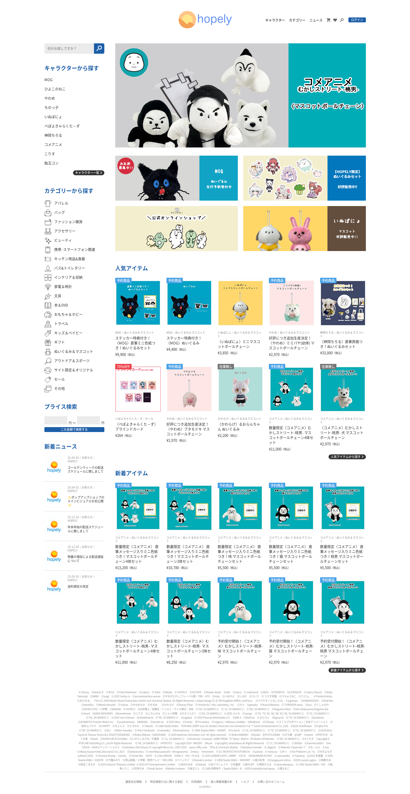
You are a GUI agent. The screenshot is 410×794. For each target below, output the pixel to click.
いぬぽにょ (224, 332)
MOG (118, 332)
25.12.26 (73, 517)
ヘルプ (245, 781)
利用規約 (196, 781)
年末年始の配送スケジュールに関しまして (86, 529)
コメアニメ (276, 418)
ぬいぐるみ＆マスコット (139, 332)
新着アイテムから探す (346, 670)
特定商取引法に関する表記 (166, 781)
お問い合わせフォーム (271, 781)
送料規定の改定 (78, 586)
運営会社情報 (133, 781)
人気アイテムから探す (346, 456)
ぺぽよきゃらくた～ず (128, 418)
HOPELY (72, 461)
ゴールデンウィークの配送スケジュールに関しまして (86, 469)
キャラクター (275, 20)
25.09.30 (73, 576)
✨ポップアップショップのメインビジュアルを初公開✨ (86, 501)
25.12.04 (73, 546)
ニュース (316, 20)
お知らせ (87, 457)
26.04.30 (73, 457)
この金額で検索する (74, 429)
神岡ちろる (327, 332)
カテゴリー (297, 20)
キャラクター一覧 (87, 172)
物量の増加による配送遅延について (86, 558)
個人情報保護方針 (221, 781)
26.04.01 (73, 487)
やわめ (273, 332)
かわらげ (223, 418)
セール (149, 418)
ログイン (357, 19)
